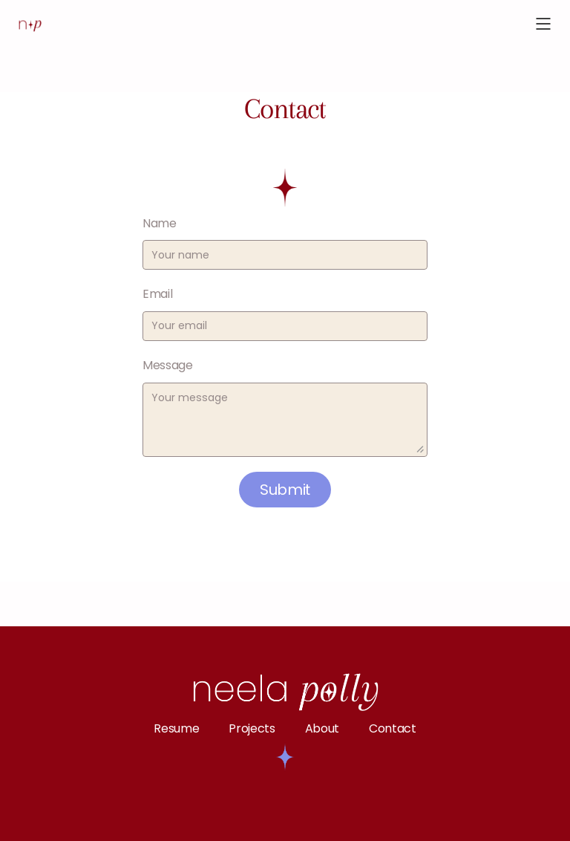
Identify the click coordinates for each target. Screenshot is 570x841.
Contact (392, 728)
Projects (252, 728)
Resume (176, 728)
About (322, 728)
